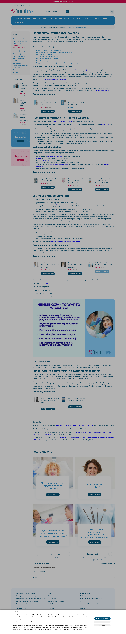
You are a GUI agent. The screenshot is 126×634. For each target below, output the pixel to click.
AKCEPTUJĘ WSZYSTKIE (102, 618)
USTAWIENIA (102, 625)
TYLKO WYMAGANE (102, 622)
